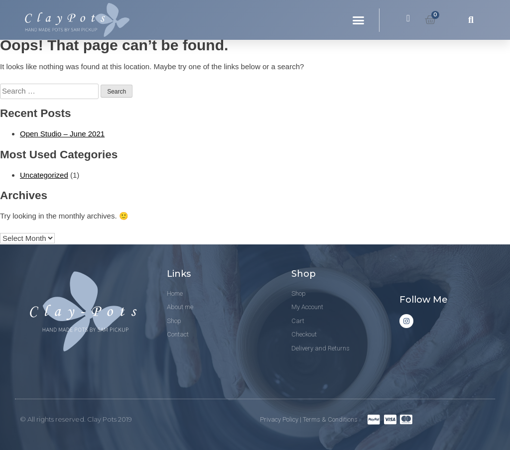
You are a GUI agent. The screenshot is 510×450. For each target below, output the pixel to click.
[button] (358, 19)
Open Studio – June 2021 (62, 133)
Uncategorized (44, 175)
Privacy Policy (279, 419)
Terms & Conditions (330, 419)
